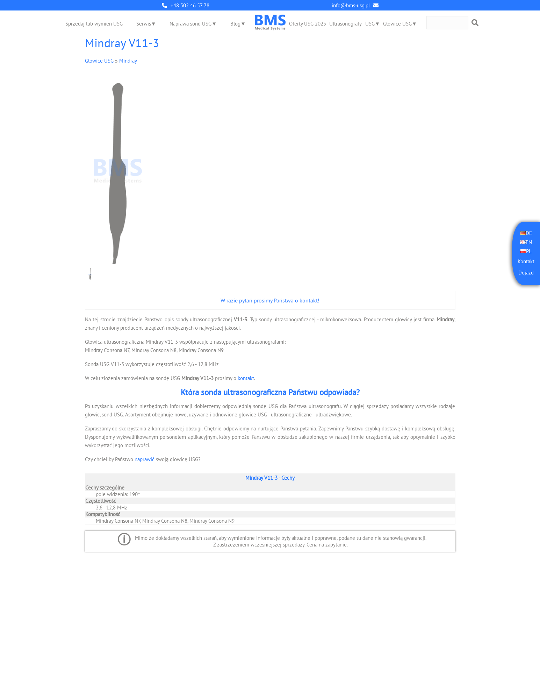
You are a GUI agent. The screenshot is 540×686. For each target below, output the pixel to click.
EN (529, 242)
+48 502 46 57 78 (190, 5)
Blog (235, 23)
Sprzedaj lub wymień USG (94, 23)
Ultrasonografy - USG (352, 23)
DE (529, 233)
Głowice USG (397, 23)
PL (529, 251)
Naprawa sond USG (190, 23)
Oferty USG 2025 (307, 23)
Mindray (128, 60)
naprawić (144, 459)
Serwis (143, 23)
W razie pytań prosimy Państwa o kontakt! (270, 300)
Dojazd (526, 272)
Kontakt (526, 261)
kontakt (246, 378)
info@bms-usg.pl (351, 5)
